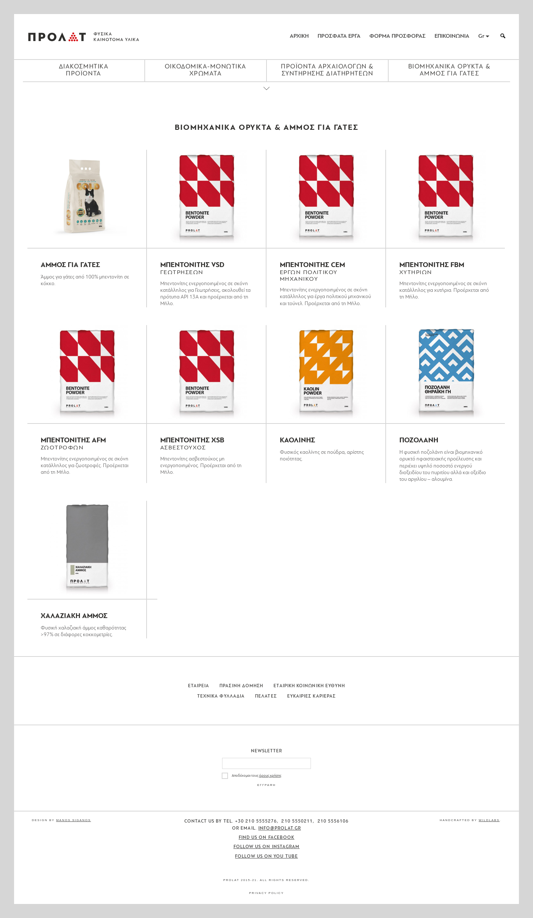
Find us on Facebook (267, 838)
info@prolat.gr (279, 828)
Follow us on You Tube (266, 856)
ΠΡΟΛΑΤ (57, 36)
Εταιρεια (198, 686)
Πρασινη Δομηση (241, 686)
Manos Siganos (73, 820)
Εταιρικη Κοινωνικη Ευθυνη (309, 686)
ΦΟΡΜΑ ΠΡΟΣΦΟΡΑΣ (397, 36)
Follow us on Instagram (267, 847)
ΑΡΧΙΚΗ (299, 36)
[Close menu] (266, 94)
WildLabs (489, 820)
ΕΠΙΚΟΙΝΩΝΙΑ (452, 36)
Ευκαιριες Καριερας (311, 696)
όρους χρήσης (270, 776)
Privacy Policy (266, 893)
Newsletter (266, 751)
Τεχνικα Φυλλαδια (221, 696)
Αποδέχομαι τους (256, 776)
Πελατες (266, 696)
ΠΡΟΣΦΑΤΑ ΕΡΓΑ (339, 36)
